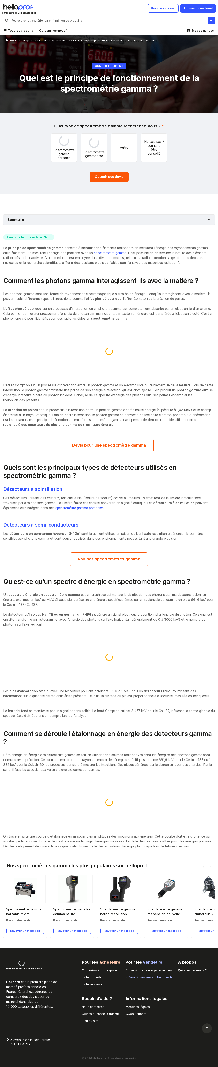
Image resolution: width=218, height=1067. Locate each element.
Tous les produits (20, 30)
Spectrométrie (61, 40)
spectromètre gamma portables (79, 508)
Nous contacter (93, 1007)
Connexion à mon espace (99, 970)
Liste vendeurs (92, 984)
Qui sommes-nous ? (53, 30)
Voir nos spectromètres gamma (109, 559)
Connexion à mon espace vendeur (149, 970)
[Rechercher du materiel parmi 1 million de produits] (211, 20)
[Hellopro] (6, 40)
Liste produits (92, 977)
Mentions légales (138, 1007)
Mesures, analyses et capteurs (29, 40)
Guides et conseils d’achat (100, 1014)
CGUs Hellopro (136, 1014)
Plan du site (90, 1021)
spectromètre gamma (110, 253)
